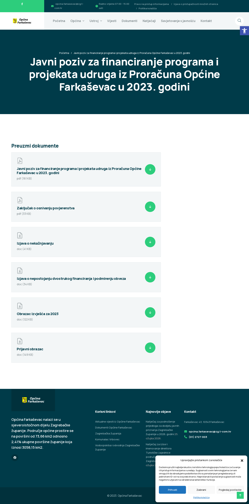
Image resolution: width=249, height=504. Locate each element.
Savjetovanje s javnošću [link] (178, 21)
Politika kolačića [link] (201, 497)
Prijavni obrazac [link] (30, 349)
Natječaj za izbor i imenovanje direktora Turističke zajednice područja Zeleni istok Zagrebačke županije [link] (159, 452)
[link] (244, 30)
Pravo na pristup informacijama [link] (151, 4)
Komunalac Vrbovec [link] (107, 439)
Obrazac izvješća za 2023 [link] (37, 313)
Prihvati (172, 490)
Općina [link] (75, 21)
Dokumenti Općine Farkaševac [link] (113, 427)
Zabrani (201, 490)
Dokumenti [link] (129, 21)
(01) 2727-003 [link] (198, 437)
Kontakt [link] (206, 21)
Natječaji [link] (149, 21)
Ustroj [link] (94, 21)
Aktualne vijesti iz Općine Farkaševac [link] (117, 421)
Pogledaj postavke (230, 490)
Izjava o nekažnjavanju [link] (35, 243)
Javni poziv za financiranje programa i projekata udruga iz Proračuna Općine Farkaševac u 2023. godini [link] (79, 170)
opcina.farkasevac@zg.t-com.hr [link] (210, 431)
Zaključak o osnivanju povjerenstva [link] (45, 208)
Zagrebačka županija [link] (108, 433)
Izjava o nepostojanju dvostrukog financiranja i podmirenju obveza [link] (71, 278)
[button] (242, 460)
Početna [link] (59, 21)
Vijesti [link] (111, 21)
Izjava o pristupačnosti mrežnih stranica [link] (196, 4)
